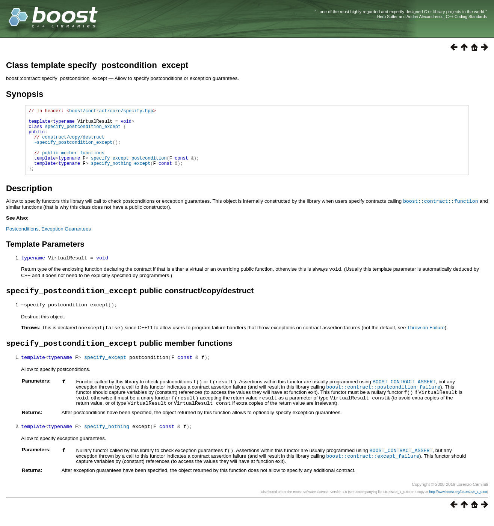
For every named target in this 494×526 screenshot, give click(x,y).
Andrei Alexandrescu (425, 16)
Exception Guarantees (66, 242)
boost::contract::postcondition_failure (383, 399)
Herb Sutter (387, 16)
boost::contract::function (440, 214)
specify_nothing (111, 175)
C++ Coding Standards (466, 16)
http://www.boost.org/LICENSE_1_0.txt (458, 502)
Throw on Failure (426, 341)
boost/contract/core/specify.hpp (111, 112)
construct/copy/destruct (73, 143)
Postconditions (22, 242)
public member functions (73, 163)
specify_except (110, 169)
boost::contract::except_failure (372, 466)
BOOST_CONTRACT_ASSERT (404, 395)
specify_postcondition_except (83, 131)
